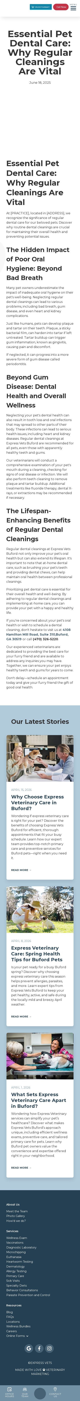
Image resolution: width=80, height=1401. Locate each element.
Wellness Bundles (18, 1326)
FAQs (10, 1317)
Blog (9, 1312)
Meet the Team (17, 1211)
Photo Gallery (15, 1216)
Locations (13, 1321)
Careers (11, 1331)
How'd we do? (16, 1221)
